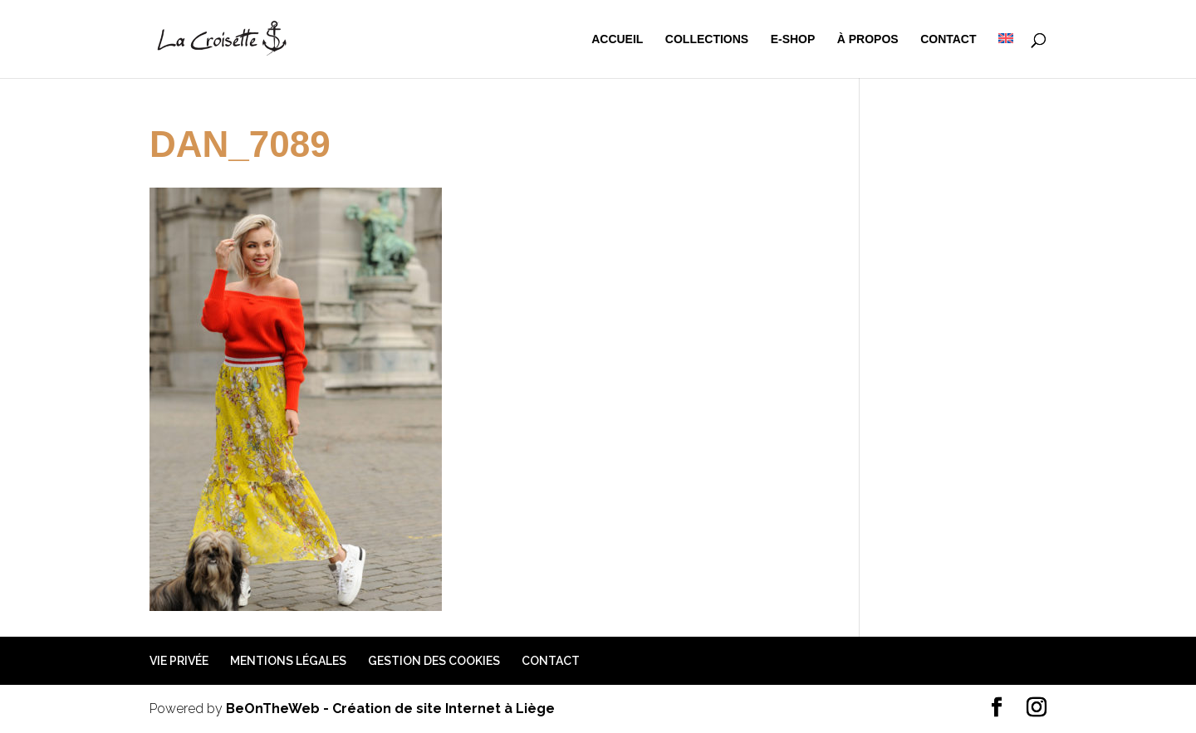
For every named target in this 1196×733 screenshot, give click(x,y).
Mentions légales (288, 660)
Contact (948, 39)
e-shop (793, 39)
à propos (868, 39)
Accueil (617, 39)
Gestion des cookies (434, 660)
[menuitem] (1005, 55)
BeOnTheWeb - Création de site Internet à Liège (390, 708)
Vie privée (179, 660)
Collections (706, 39)
